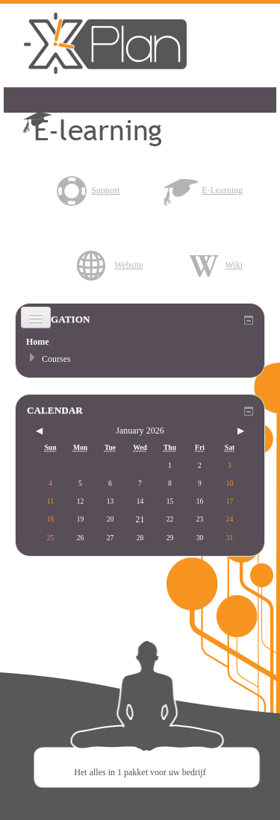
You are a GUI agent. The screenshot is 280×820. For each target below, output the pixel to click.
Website (110, 265)
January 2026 (140, 430)
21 (140, 519)
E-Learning (203, 190)
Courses (56, 359)
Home (37, 342)
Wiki (215, 265)
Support (86, 190)
